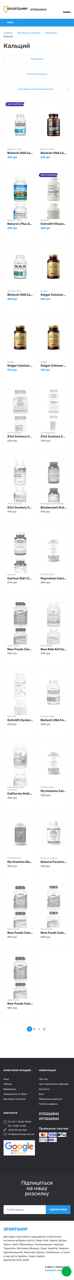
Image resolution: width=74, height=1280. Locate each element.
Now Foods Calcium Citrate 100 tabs (20, 1003)
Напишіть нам (53, 1270)
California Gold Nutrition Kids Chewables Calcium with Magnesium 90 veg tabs (20, 793)
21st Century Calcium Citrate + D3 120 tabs (20, 507)
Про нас (43, 1079)
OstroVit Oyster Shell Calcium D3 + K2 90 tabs (20, 720)
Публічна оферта (48, 1104)
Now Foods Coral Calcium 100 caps (20, 649)
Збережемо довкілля (50, 1099)
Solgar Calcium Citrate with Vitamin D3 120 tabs (54, 295)
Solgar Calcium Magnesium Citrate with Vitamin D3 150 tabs (54, 365)
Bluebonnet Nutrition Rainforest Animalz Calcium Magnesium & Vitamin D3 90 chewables (54, 507)
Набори (8, 1084)
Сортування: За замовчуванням (35, 89)
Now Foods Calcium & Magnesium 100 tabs (20, 933)
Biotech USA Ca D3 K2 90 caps (20, 295)
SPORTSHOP (16, 1229)
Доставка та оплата (14, 1099)
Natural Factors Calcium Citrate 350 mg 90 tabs (54, 862)
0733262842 (38, 9)
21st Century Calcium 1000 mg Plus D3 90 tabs (54, 436)
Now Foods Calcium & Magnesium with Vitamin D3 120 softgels (54, 933)
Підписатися (58, 1209)
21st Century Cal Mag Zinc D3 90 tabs (20, 436)
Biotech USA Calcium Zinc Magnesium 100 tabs (20, 153)
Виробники (10, 1089)
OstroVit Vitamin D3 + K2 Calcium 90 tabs (54, 224)
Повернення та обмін (15, 1094)
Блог (41, 1094)
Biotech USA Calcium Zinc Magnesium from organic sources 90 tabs (54, 153)
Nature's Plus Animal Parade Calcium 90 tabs (20, 224)
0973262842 (49, 1119)
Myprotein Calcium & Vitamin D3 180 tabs (54, 578)
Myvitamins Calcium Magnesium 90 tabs (54, 791)
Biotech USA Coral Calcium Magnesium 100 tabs (54, 720)
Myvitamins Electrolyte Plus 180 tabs (20, 862)
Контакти (44, 1089)
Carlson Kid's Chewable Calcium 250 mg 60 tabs (20, 578)
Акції (6, 1079)
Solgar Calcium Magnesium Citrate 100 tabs (20, 365)
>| (44, 1028)
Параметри (37, 58)
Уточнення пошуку (37, 74)
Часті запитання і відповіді (54, 1084)
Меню (8, 22)
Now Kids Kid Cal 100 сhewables (54, 649)
